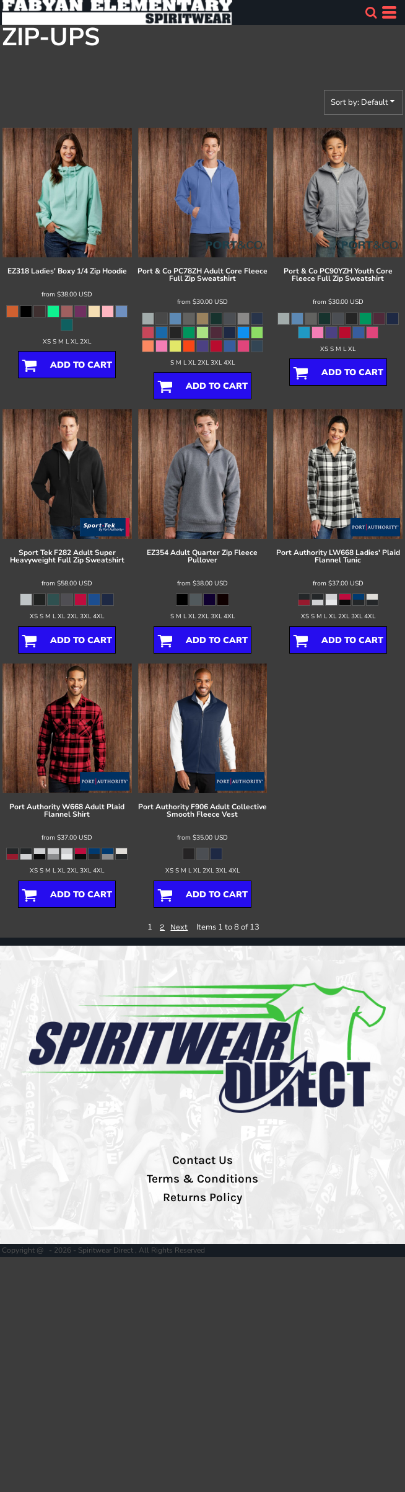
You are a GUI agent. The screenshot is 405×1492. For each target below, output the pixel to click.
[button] (371, 12)
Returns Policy (202, 1197)
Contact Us (202, 1160)
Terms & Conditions (202, 1179)
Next (179, 926)
